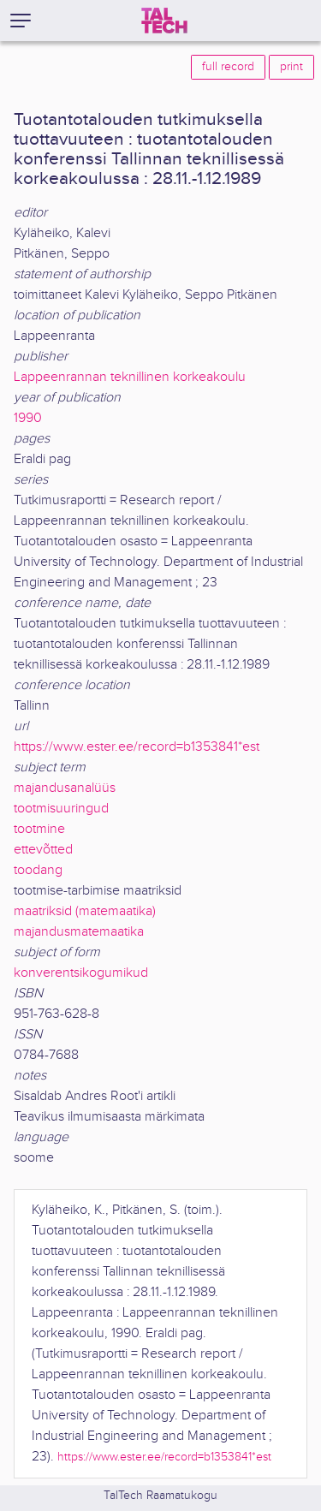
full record (228, 67)
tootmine (39, 829)
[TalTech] (164, 20)
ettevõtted (43, 850)
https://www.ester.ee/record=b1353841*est (136, 747)
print (291, 67)
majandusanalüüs (65, 788)
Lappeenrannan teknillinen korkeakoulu (130, 377)
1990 (28, 418)
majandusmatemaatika (79, 932)
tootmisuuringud (61, 808)
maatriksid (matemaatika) (85, 911)
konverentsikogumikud (81, 973)
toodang (38, 870)
